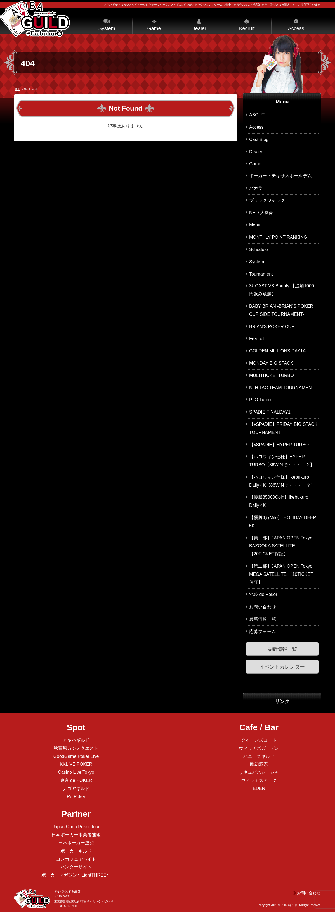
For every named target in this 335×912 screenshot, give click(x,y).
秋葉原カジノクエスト (76, 748)
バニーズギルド (259, 756)
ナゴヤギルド (76, 788)
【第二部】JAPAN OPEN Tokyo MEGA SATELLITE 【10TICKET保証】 (281, 574)
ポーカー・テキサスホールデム (280, 175)
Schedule (258, 249)
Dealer (199, 28)
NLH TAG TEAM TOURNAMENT (281, 387)
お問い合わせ (262, 607)
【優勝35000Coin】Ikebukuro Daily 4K (278, 501)
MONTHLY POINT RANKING (278, 237)
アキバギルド (76, 740)
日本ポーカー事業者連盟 (76, 834)
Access (296, 28)
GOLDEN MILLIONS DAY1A (277, 350)
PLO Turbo (260, 399)
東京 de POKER (76, 780)
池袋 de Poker (263, 594)
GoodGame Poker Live (76, 756)
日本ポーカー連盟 (76, 843)
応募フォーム (262, 631)
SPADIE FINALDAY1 (270, 412)
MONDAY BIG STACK (271, 363)
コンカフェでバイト (76, 859)
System (106, 28)
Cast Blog (258, 139)
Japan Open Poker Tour (76, 826)
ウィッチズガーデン (259, 748)
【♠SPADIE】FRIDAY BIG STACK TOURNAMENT (283, 428)
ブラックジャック (267, 200)
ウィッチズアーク (259, 780)
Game (154, 28)
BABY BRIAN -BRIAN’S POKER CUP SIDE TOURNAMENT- (281, 310)
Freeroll (256, 338)
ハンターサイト (76, 867)
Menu (254, 225)
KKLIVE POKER (76, 764)
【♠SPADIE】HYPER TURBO (279, 444)
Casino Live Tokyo (76, 772)
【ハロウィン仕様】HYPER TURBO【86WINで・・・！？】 (281, 460)
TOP (17, 89)
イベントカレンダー (282, 667)
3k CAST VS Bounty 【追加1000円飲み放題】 (281, 289)
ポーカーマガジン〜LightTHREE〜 (76, 875)
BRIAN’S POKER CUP (271, 326)
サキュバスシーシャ (259, 772)
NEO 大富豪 (261, 212)
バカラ (256, 188)
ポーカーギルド (76, 851)
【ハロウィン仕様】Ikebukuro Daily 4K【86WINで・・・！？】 (282, 481)
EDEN (259, 788)
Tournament (261, 274)
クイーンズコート (259, 740)
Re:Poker (76, 796)
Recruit (246, 28)
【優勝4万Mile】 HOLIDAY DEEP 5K (282, 521)
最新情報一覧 (262, 619)
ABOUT (257, 115)
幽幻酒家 (259, 764)
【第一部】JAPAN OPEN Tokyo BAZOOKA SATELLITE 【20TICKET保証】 (280, 546)
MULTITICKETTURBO (271, 375)
